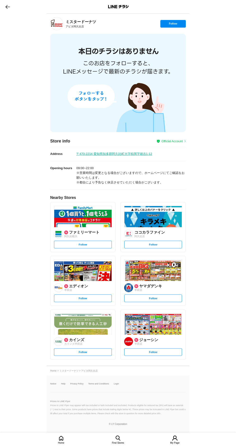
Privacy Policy (77, 384)
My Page (174, 443)
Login (116, 384)
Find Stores (118, 443)
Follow (173, 25)
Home (61, 443)
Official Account (172, 141)
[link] (56, 23)
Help (63, 384)
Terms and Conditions (98, 384)
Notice (53, 384)
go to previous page (7, 6)
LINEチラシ (118, 6)
